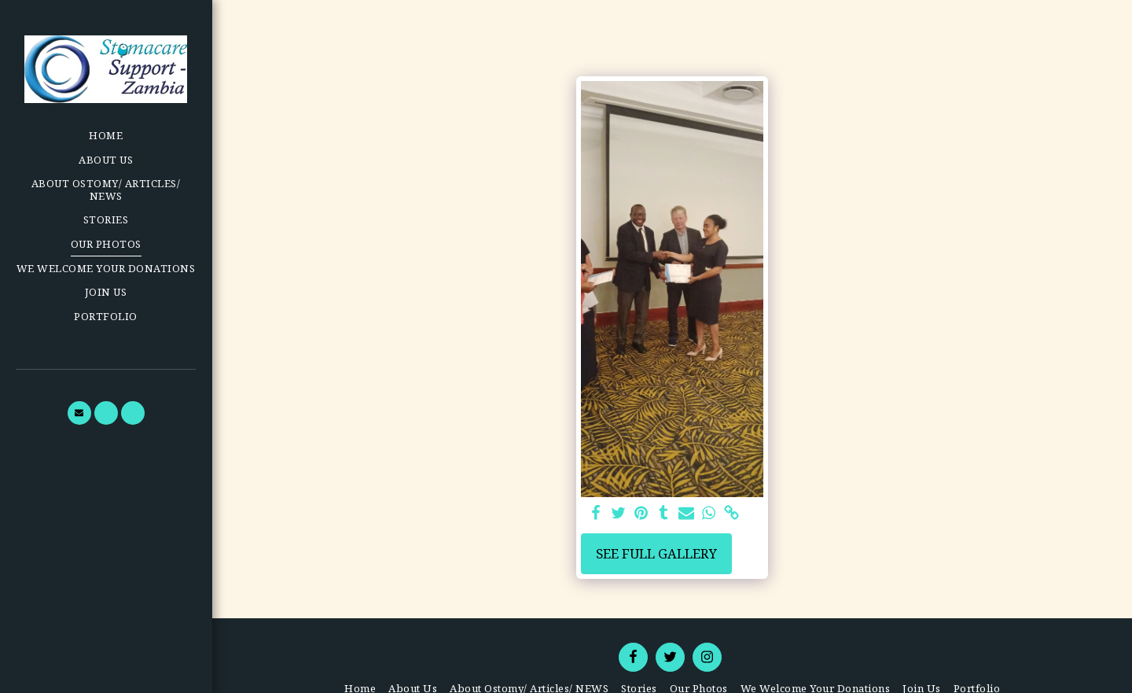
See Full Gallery (656, 553)
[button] (79, 413)
